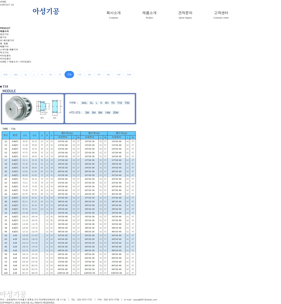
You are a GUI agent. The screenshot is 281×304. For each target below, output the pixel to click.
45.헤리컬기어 (7, 40)
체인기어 (4, 34)
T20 (79, 74)
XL (26, 74)
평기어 (3, 37)
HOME (3, 1)
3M (89, 74)
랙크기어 (4, 52)
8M (108, 74)
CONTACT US (7, 4)
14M (118, 74)
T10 (69, 74)
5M (98, 74)
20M (129, 74)
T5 (59, 74)
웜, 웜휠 (4, 43)
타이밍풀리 (5, 55)
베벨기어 (4, 46)
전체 (5, 74)
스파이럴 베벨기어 (9, 49)
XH (50, 74)
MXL (16, 74)
